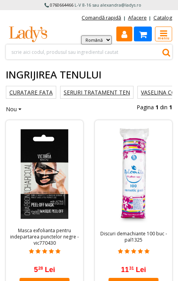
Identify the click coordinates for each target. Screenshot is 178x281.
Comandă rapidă (101, 17)
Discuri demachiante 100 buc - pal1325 (133, 237)
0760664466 (61, 5)
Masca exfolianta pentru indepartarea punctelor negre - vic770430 (44, 237)
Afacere (137, 17)
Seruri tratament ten (97, 92)
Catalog (162, 17)
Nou (11, 109)
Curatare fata (31, 92)
